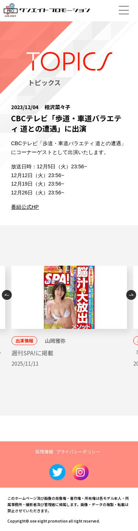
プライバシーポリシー (78, 451)
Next (131, 295)
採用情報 (44, 451)
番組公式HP (25, 207)
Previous (7, 295)
